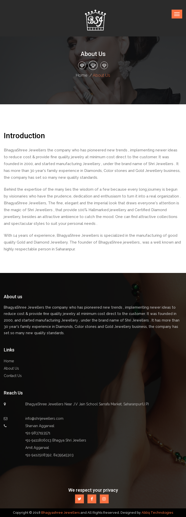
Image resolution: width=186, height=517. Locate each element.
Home (81, 75)
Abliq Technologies (157, 512)
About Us (11, 368)
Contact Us (13, 376)
